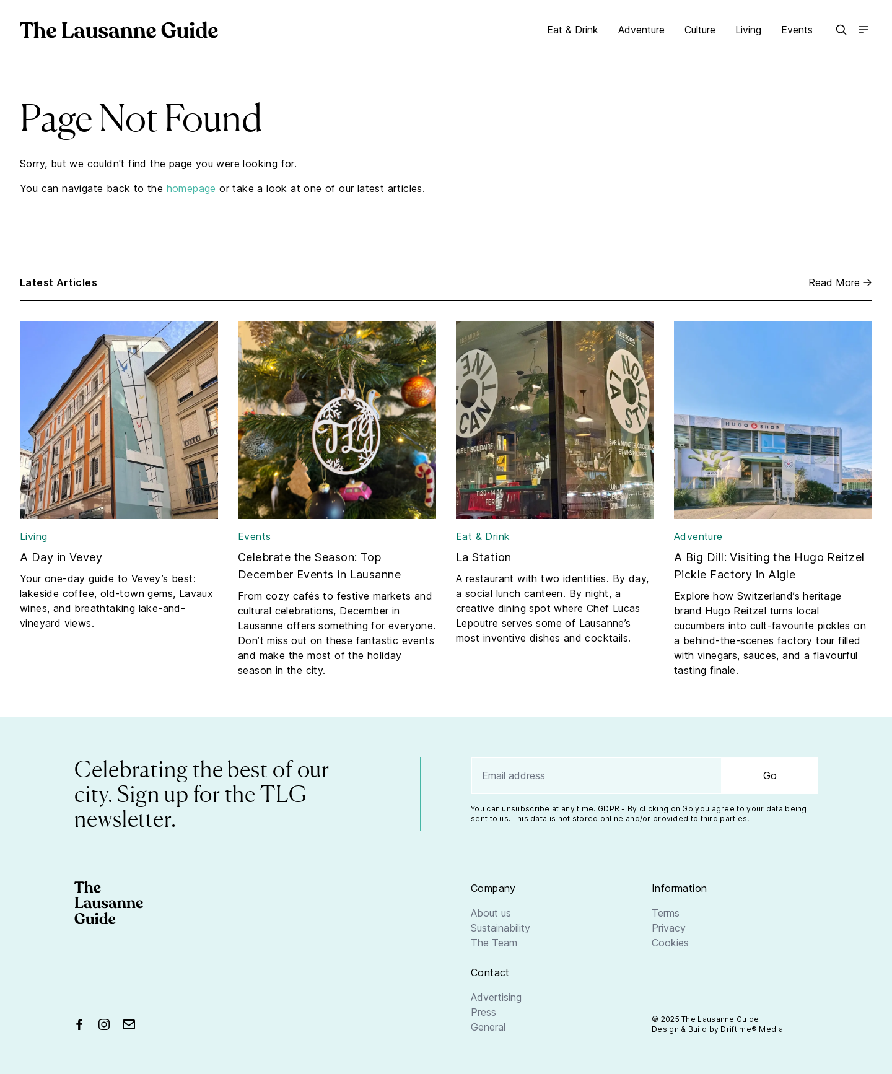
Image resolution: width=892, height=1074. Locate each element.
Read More (840, 282)
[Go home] (119, 29)
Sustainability (500, 928)
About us (491, 913)
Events (797, 30)
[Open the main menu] (863, 29)
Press (483, 1012)
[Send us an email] (129, 1024)
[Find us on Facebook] (79, 1024)
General (488, 1027)
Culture (699, 30)
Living (748, 30)
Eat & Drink (572, 30)
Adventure (641, 30)
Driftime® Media (751, 1029)
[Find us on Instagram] (104, 1024)
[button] (841, 29)
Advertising (496, 997)
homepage (191, 188)
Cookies (670, 942)
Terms (666, 913)
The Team (494, 942)
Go (770, 775)
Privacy (669, 928)
